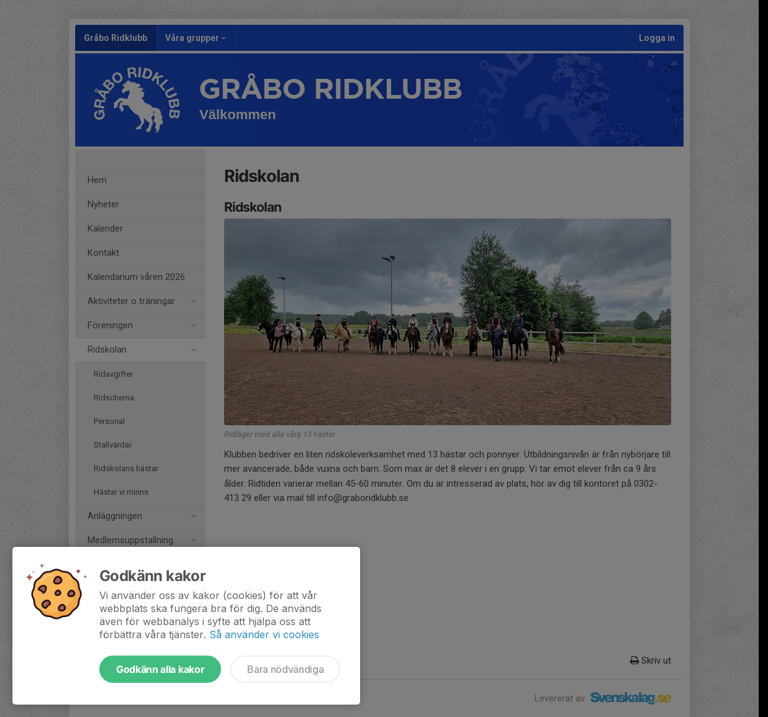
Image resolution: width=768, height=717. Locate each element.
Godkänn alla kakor (160, 669)
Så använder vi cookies (264, 634)
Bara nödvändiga (285, 669)
